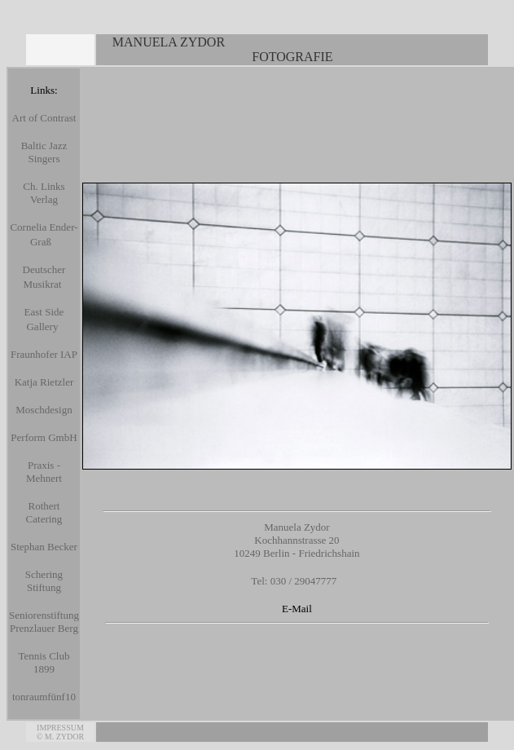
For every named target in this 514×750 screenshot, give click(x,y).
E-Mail (297, 608)
